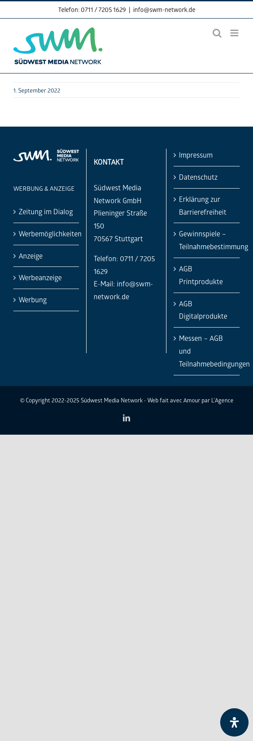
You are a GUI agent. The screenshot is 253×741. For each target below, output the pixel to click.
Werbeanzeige (40, 277)
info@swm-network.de (164, 9)
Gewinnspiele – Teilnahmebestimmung (207, 240)
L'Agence (222, 400)
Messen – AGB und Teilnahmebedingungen (207, 350)
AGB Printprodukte (201, 275)
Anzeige (31, 255)
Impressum (196, 154)
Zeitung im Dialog (46, 211)
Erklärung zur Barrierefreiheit (202, 205)
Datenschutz (198, 176)
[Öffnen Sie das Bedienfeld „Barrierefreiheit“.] (234, 722)
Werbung (33, 299)
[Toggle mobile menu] (235, 33)
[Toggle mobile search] (217, 33)
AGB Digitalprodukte (203, 310)
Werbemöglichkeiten (47, 233)
